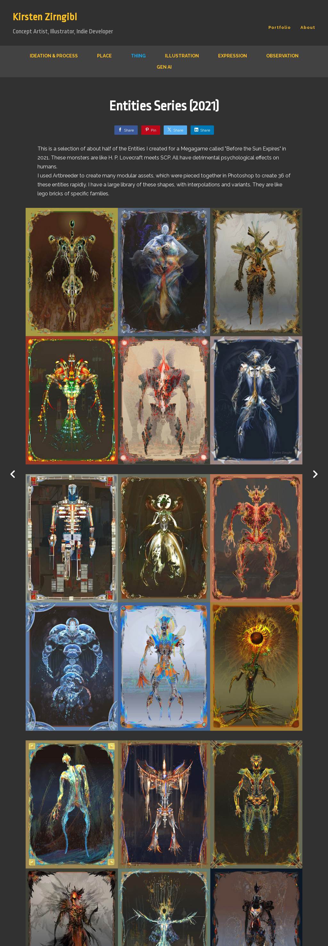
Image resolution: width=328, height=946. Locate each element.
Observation (282, 55)
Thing (138, 55)
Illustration (182, 55)
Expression (232, 55)
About (307, 27)
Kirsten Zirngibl (45, 17)
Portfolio (279, 27)
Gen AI (164, 67)
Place (104, 55)
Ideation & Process (54, 55)
